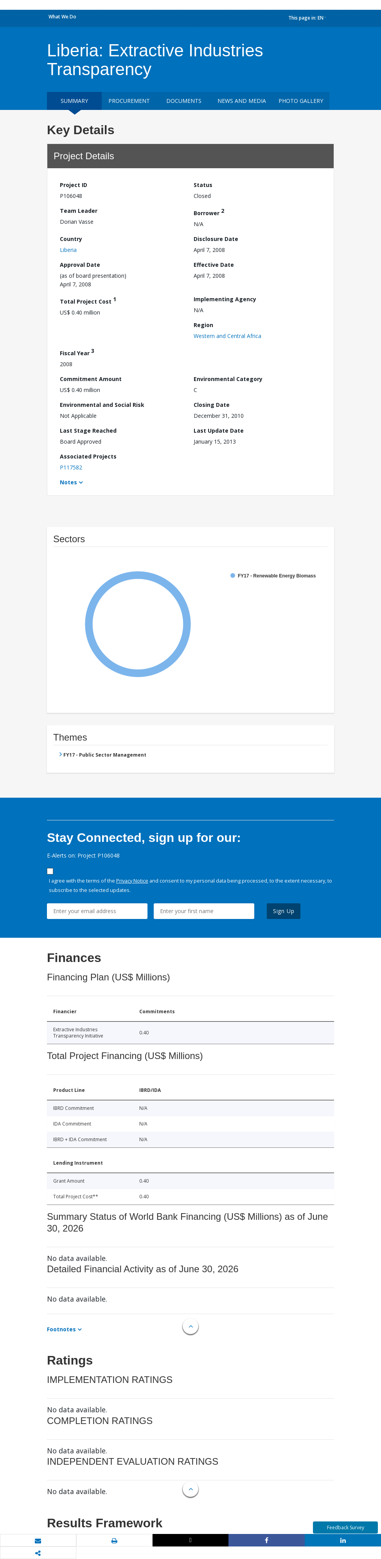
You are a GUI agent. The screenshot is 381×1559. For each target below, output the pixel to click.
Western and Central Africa (227, 336)
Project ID (73, 185)
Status (203, 185)
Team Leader (78, 210)
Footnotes (61, 1329)
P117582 (71, 467)
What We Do (62, 16)
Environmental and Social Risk (102, 404)
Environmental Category (228, 379)
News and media (241, 100)
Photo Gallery (301, 100)
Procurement (129, 100)
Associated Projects (88, 456)
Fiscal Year (77, 352)
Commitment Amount (91, 379)
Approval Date (80, 264)
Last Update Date (219, 430)
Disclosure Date (216, 239)
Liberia (68, 250)
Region (203, 325)
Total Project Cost (88, 300)
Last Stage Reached (88, 430)
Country (71, 239)
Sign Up (284, 911)
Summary (74, 100)
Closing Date (212, 404)
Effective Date (214, 264)
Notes (68, 482)
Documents (183, 100)
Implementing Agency (225, 299)
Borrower (209, 212)
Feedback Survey (345, 1527)
